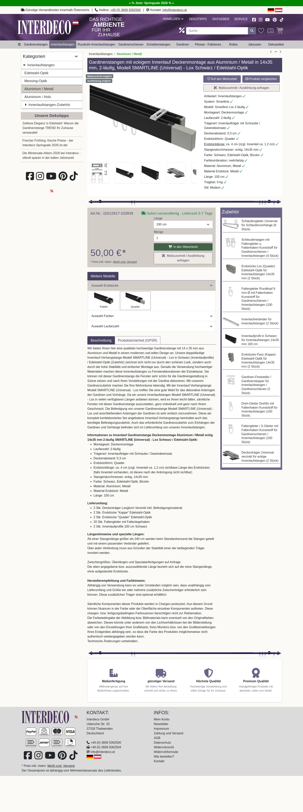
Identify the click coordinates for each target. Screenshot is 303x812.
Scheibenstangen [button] (158, 44)
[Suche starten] (252, 30)
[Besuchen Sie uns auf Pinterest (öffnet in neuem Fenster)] (275, 19)
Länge (158, 218)
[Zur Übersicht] (276, 52)
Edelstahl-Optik (36, 73)
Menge (158, 232)
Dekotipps (198, 19)
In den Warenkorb (183, 246)
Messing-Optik (35, 81)
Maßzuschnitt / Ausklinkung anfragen (241, 87)
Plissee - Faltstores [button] (208, 44)
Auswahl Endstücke (151, 285)
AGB (157, 738)
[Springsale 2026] (76, 716)
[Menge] (183, 238)
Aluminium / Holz (37, 97)
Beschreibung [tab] (101, 340)
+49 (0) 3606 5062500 (125, 10)
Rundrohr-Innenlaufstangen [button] (96, 44)
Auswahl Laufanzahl (151, 326)
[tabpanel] (151, 497)
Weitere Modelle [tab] (103, 276)
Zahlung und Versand (168, 733)
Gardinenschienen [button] (130, 44)
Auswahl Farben (151, 316)
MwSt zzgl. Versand (125, 261)
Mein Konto (161, 719)
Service (241, 19)
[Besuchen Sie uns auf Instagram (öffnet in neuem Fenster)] (260, 19)
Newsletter (161, 724)
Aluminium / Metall (38, 89)
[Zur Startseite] (45, 716)
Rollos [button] (233, 44)
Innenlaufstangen (39, 65)
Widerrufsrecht (164, 747)
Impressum (161, 728)
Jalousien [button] (254, 44)
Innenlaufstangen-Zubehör (47, 105)
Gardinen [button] (182, 44)
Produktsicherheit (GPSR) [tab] (137, 340)
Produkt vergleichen (261, 79)
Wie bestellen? (164, 756)
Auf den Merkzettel (222, 79)
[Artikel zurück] (271, 52)
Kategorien (50, 56)
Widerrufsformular (166, 752)
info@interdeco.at (175, 10)
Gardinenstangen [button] (36, 44)
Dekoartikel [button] (276, 44)
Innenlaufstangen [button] (63, 44)
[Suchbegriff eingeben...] (217, 30)
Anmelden (173, 19)
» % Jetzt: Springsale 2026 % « (151, 3)
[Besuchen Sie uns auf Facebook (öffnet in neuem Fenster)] (254, 19)
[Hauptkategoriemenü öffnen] (19, 44)
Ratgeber (221, 19)
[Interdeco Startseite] (44, 27)
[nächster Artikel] (280, 52)
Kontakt (159, 761)
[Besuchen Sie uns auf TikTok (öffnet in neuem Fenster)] (281, 19)
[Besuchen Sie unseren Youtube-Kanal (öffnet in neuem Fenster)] (267, 19)
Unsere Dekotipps (52, 115)
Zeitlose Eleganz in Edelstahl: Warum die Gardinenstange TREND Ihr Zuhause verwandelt (50, 128)
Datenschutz (162, 742)
